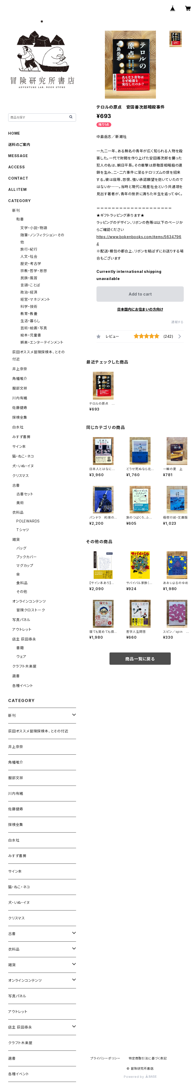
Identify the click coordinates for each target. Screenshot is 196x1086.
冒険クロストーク (30, 610)
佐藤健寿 (19, 407)
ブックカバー (26, 557)
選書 (16, 676)
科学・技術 (29, 306)
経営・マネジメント (35, 299)
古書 (16, 485)
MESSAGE (18, 156)
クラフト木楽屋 (24, 666)
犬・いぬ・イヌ (23, 466)
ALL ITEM (17, 189)
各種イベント (22, 685)
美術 (20, 502)
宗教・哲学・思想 (33, 270)
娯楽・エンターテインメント (41, 342)
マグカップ (24, 565)
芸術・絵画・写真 (33, 328)
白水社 (17, 427)
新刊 (16, 210)
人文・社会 (29, 256)
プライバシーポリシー (105, 1058)
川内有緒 (19, 398)
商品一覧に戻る (140, 658)
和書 (20, 219)
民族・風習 (29, 278)
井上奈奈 (19, 369)
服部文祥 (19, 388)
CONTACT (18, 178)
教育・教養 (29, 313)
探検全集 (19, 417)
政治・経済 (29, 292)
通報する (177, 322)
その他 (21, 591)
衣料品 (17, 512)
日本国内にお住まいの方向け (140, 309)
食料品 (22, 583)
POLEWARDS (28, 521)
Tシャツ (22, 530)
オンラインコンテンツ (29, 601)
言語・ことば (30, 285)
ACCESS (16, 167)
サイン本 (19, 446)
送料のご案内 (19, 144)
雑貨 (16, 539)
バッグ (21, 548)
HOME (14, 133)
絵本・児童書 (30, 335)
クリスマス (20, 475)
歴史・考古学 (30, 263)
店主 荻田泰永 (24, 639)
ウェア (21, 656)
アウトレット (22, 629)
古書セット (24, 494)
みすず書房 (21, 437)
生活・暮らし (30, 321)
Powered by (140, 1077)
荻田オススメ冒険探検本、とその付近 (38, 731)
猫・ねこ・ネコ (23, 456)
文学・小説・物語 (33, 228)
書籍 (20, 648)
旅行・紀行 (29, 249)
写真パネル (21, 619)
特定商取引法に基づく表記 (148, 1058)
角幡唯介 (19, 378)
